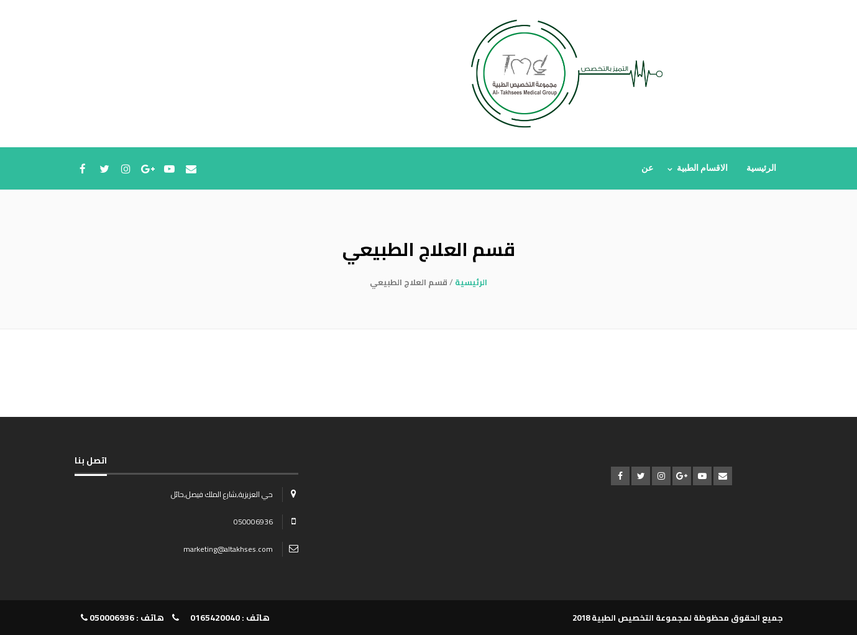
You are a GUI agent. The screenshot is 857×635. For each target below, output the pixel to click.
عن (647, 168)
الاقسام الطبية (702, 168)
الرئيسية (761, 168)
